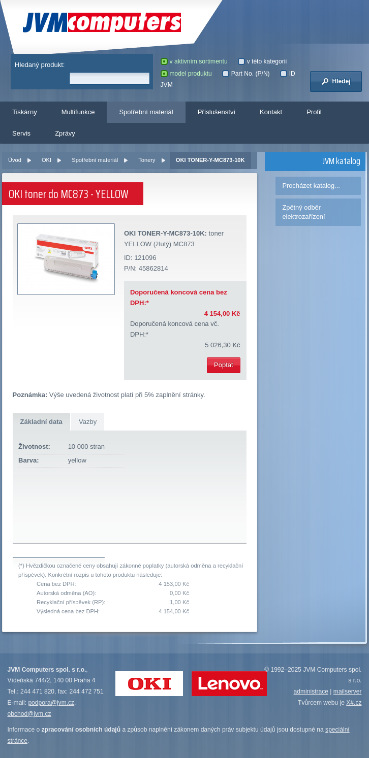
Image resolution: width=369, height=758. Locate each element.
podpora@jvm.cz (51, 702)
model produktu (186, 73)
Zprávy (65, 133)
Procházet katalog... (311, 185)
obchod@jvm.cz (29, 713)
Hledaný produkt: (40, 65)
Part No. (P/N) (246, 73)
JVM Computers (102, 22)
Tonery (146, 160)
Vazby (88, 421)
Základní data (41, 421)
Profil (314, 112)
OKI (46, 160)
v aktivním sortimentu (194, 61)
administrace (311, 691)
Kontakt (271, 112)
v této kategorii (262, 61)
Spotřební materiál (146, 112)
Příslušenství (216, 112)
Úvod (14, 160)
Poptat (223, 365)
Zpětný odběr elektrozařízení (303, 212)
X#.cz (353, 702)
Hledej (336, 81)
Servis (21, 133)
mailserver (347, 691)
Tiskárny (24, 112)
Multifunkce (78, 112)
